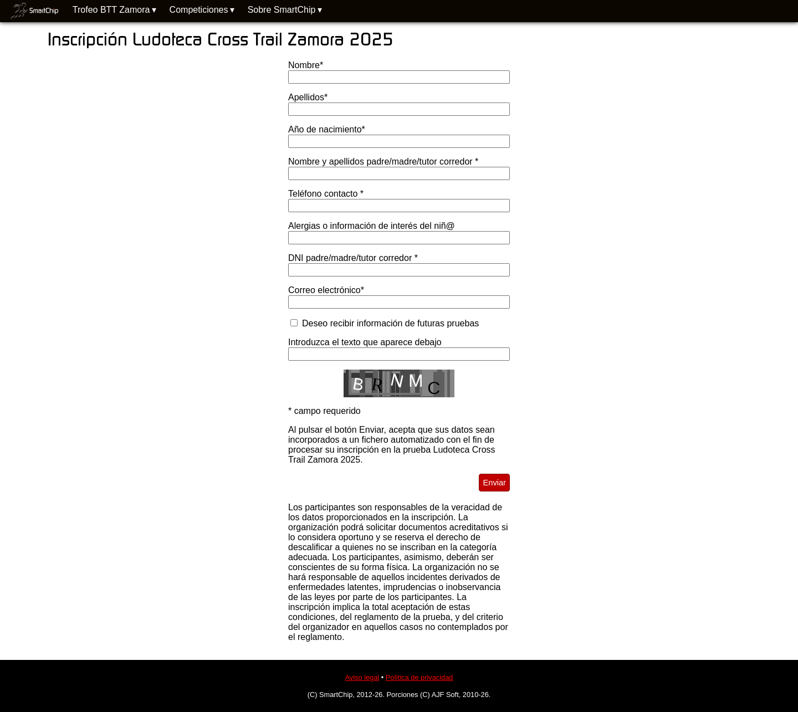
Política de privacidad (419, 677)
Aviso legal (362, 677)
